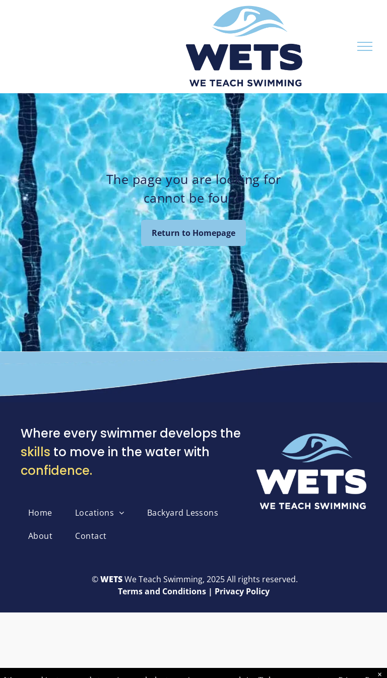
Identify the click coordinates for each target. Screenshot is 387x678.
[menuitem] (44, 512)
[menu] (365, 46)
